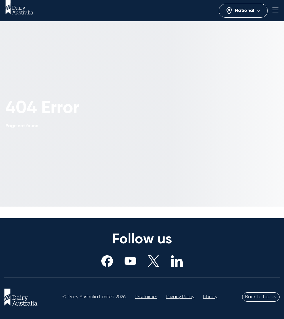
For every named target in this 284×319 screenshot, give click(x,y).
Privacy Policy (180, 297)
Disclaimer (146, 297)
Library (210, 297)
